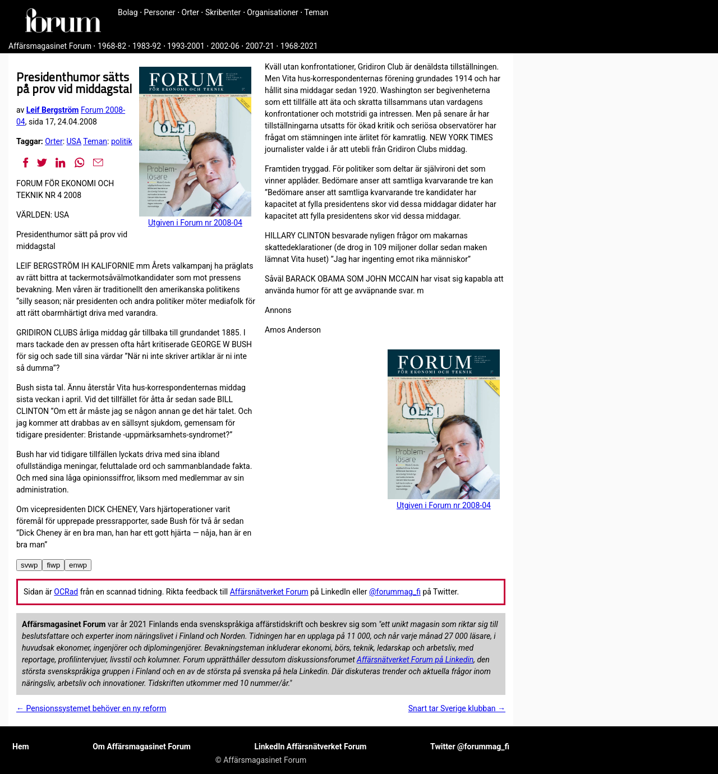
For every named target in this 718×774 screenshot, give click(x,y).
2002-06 (225, 46)
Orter (190, 12)
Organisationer (272, 12)
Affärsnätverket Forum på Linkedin (415, 659)
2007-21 (260, 46)
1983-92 (146, 46)
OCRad (66, 591)
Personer (160, 12)
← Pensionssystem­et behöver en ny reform (91, 708)
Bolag (128, 12)
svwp (29, 565)
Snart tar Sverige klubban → (456, 708)
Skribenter (223, 12)
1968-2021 (299, 46)
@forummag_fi (395, 591)
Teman (316, 12)
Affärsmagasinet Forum (49, 46)
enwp (78, 565)
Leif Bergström (52, 109)
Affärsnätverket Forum (269, 591)
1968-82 (112, 46)
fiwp (53, 565)
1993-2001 (186, 46)
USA (74, 141)
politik (121, 141)
